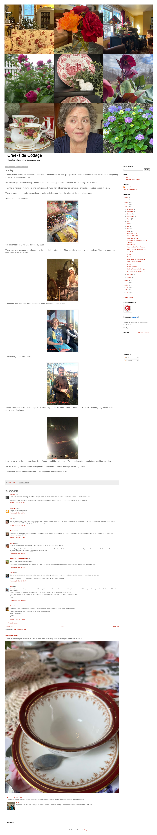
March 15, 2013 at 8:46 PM (17, 619)
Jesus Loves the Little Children (15, 798)
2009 (127, 287)
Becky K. (12, 494)
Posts (127, 357)
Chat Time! (130, 252)
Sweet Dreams (131, 244)
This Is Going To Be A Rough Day (136, 259)
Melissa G (13, 508)
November (130, 211)
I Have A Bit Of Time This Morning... (137, 249)
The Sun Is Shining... (132, 266)
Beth (11, 586)
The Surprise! (19, 803)
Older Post (116, 626)
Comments (128, 360)
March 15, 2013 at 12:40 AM (18, 581)
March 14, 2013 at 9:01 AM (17, 537)
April (128, 228)
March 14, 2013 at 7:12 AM (17, 513)
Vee (11, 518)
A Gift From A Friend (132, 238)
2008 (127, 290)
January (129, 277)
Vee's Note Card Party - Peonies (136, 247)
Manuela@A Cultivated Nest (18, 558)
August (129, 219)
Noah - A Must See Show (134, 261)
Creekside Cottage (24, 155)
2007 (127, 292)
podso (12, 543)
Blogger (86, 830)
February (129, 274)
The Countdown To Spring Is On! (136, 271)
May (128, 226)
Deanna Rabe (130, 187)
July (128, 221)
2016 (127, 199)
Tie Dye (129, 264)
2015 (127, 202)
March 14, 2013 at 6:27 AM (17, 502)
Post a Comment (12, 623)
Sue (11, 606)
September (130, 216)
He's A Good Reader (132, 235)
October (129, 214)
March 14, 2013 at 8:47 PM (17, 567)
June (128, 224)
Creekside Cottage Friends (132, 179)
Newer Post (9, 626)
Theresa (12, 531)
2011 (127, 282)
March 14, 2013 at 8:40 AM (17, 525)
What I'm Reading (132, 233)
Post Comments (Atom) (19, 629)
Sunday (129, 254)
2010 (127, 285)
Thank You (130, 257)
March (129, 231)
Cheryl (12, 572)
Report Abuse (128, 297)
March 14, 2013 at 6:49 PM (17, 553)
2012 (127, 280)
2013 (127, 207)
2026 (127, 197)
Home (62, 626)
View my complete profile (130, 189)
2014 (127, 204)
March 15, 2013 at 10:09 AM (18, 600)
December (130, 209)
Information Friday (11, 635)
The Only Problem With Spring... (136, 269)
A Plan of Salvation (143, 333)
